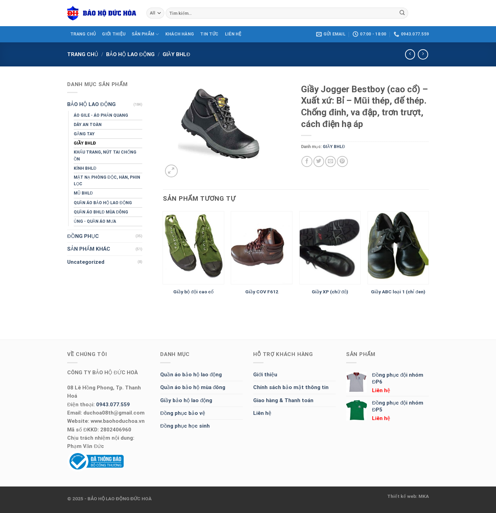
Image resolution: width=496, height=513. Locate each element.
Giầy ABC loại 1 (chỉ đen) (398, 291)
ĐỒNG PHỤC (83, 236)
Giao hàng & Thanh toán (283, 400)
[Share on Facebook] (306, 161)
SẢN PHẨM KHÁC (88, 249)
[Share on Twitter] (318, 161)
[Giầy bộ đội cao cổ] (193, 247)
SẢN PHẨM (145, 34)
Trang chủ (82, 54)
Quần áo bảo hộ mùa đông (192, 387)
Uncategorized (85, 262)
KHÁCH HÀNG (179, 34)
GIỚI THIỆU (113, 34)
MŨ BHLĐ (83, 193)
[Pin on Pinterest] (342, 161)
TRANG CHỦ (83, 34)
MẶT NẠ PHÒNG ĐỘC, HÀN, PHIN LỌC (107, 180)
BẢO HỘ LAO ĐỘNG (130, 54)
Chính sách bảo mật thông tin (291, 387)
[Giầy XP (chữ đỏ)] (330, 247)
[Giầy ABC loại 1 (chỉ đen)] (398, 247)
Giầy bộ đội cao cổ (193, 291)
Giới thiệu (265, 374)
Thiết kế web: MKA (408, 496)
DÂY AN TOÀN (88, 124)
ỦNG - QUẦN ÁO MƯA (95, 221)
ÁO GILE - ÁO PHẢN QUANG (101, 115)
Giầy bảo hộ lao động (186, 400)
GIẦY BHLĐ (176, 54)
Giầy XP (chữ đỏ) (330, 291)
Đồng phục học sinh (185, 426)
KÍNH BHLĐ (85, 168)
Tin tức (209, 34)
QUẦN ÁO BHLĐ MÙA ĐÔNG (101, 212)
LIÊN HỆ (233, 34)
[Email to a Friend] (330, 161)
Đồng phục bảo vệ (182, 413)
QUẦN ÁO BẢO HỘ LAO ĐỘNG (103, 202)
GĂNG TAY (84, 134)
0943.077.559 (113, 404)
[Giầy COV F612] (261, 247)
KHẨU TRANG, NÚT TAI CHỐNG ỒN (105, 155)
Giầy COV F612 (261, 291)
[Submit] (401, 13)
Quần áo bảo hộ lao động (191, 374)
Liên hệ (262, 413)
